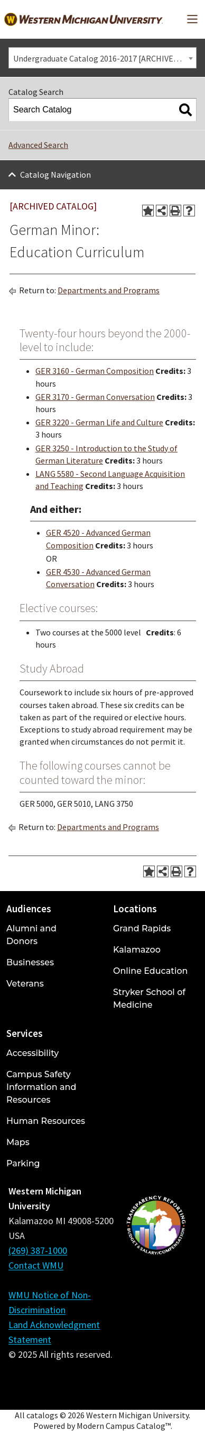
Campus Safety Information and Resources (41, 1087)
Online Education (150, 971)
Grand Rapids (142, 928)
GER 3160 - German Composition (94, 370)
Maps (18, 1142)
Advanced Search (38, 144)
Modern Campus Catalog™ (124, 1425)
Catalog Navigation (55, 174)
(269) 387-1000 (37, 1250)
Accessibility (32, 1053)
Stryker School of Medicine (149, 998)
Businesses (30, 962)
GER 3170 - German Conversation (95, 396)
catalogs (42, 1415)
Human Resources (45, 1121)
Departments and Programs (109, 290)
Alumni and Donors (31, 934)
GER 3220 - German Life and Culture (99, 422)
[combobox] (102, 57)
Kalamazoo (137, 950)
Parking (23, 1163)
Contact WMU (35, 1265)
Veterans (25, 984)
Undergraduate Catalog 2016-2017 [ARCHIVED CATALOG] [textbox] (104, 58)
